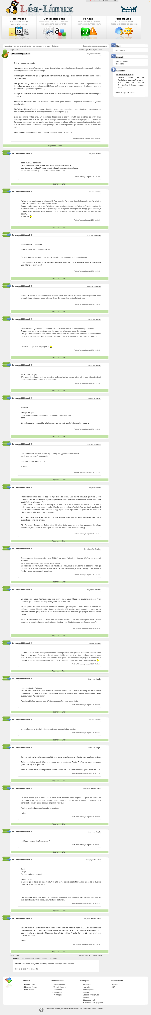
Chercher (52, 959)
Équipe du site (29, 985)
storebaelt (97, 444)
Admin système (88, 990)
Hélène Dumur (96, 788)
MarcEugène (96, 549)
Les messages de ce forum (41, 46)
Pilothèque (58, 995)
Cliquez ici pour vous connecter (26, 969)
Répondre (52, 146)
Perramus (97, 54)
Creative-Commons (97, 1009)
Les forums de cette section (22, 46)
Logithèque (58, 992)
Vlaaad (98, 487)
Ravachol (97, 860)
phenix (98, 398)
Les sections (8, 46)
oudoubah (97, 235)
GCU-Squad (108, 1)
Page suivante (97, 50)
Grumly (98, 319)
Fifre (99, 192)
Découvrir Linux (59, 985)
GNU (114, 1)
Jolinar (98, 153)
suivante (104, 46)
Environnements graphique (93, 1003)
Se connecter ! (120, 50)
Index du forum (41, 959)
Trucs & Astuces (60, 987)
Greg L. (98, 365)
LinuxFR (101, 1)
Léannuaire (58, 990)
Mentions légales (30, 987)
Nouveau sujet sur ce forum (125, 93)
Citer (60, 146)
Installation (87, 985)
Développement (89, 1000)
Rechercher (119, 64)
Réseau (86, 992)
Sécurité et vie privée (91, 995)
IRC (113, 987)
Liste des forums (27, 959)
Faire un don (29, 990)
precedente (95, 46)
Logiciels (86, 987)
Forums (115, 985)
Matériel (86, 997)
